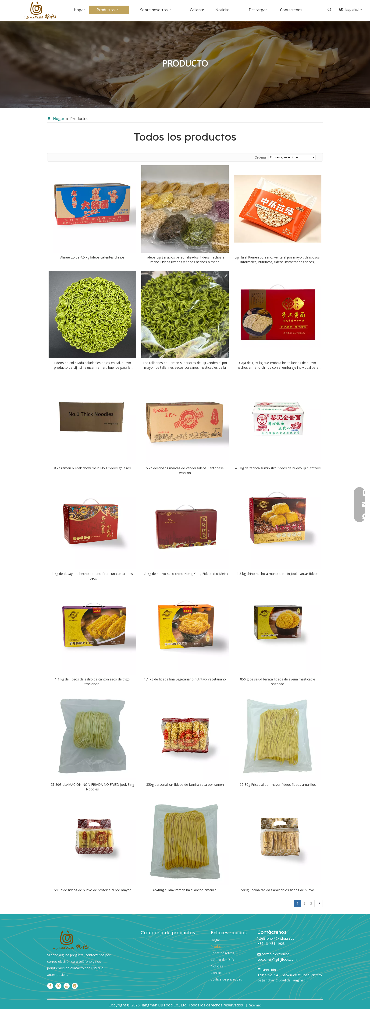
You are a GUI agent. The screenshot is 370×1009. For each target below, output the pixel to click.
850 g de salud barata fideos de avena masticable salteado (277, 681)
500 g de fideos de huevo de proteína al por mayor (92, 890)
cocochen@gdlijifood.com (277, 959)
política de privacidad (226, 979)
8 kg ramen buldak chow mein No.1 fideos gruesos (92, 468)
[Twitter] (58, 986)
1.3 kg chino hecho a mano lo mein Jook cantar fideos (277, 573)
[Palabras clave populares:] (329, 10)
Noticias (217, 966)
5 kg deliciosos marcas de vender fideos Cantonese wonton (185, 470)
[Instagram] (75, 986)
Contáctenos (220, 972)
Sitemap (255, 1005)
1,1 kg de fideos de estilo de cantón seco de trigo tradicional (92, 681)
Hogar (215, 940)
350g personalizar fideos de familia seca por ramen (185, 784)
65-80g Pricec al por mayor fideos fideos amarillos (278, 784)
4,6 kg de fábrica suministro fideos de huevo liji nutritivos (278, 468)
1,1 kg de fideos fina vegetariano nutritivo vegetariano (185, 679)
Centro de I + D (222, 959)
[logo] (70, 940)
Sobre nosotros (222, 953)
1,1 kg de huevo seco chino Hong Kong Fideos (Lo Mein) (185, 573)
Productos (218, 946)
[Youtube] (67, 986)
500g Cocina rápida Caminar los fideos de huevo (277, 890)
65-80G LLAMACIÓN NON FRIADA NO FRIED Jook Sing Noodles (92, 786)
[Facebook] (50, 986)
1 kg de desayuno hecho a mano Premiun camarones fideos (92, 576)
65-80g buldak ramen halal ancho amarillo (185, 890)
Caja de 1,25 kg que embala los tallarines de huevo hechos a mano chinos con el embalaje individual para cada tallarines (278, 365)
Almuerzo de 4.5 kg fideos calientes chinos (92, 257)
